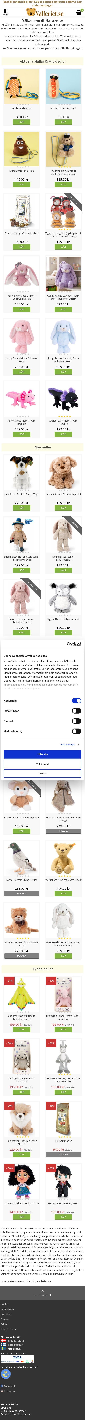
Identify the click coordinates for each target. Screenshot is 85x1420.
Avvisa (42, 773)
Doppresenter (8, 1329)
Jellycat (45, 44)
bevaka (63, 830)
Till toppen (42, 1293)
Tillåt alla (42, 754)
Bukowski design (23, 40)
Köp (21, 121)
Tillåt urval (42, 764)
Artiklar (4, 1324)
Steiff (60, 40)
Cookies (5, 1304)
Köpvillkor (6, 1314)
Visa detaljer (67, 744)
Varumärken (7, 1309)
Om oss (5, 1319)
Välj (63, 246)
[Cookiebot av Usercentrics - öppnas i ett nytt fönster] (67, 644)
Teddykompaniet (45, 40)
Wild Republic (73, 40)
